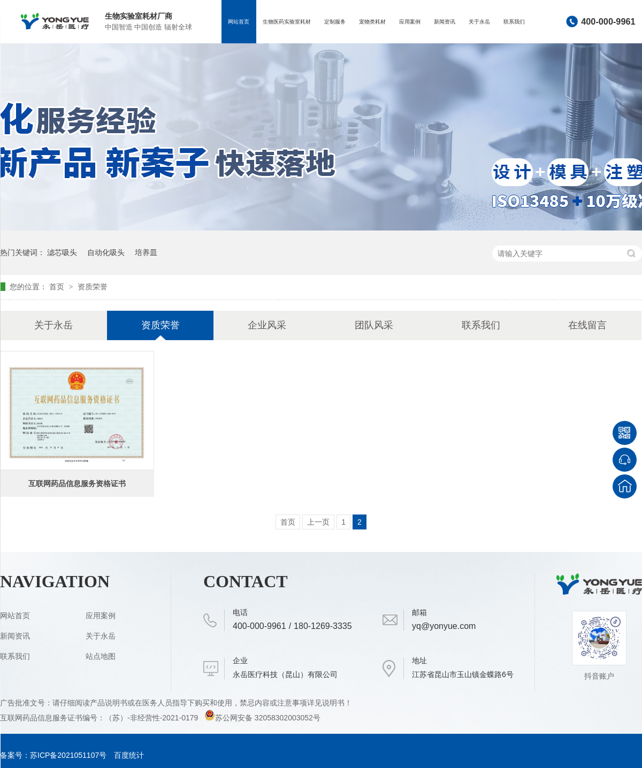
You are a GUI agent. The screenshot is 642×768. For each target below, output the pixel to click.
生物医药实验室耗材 (287, 22)
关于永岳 (479, 22)
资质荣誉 (93, 286)
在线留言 (587, 325)
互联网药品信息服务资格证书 (77, 483)
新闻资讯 (444, 22)
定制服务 (335, 22)
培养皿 (146, 252)
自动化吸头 (106, 252)
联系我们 (514, 22)
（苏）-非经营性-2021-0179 (152, 717)
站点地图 (101, 656)
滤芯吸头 (62, 252)
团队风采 (374, 325)
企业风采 (267, 325)
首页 (57, 286)
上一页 (318, 522)
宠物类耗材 (372, 22)
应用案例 (410, 22)
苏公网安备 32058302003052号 (262, 717)
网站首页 (238, 22)
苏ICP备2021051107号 (68, 755)
